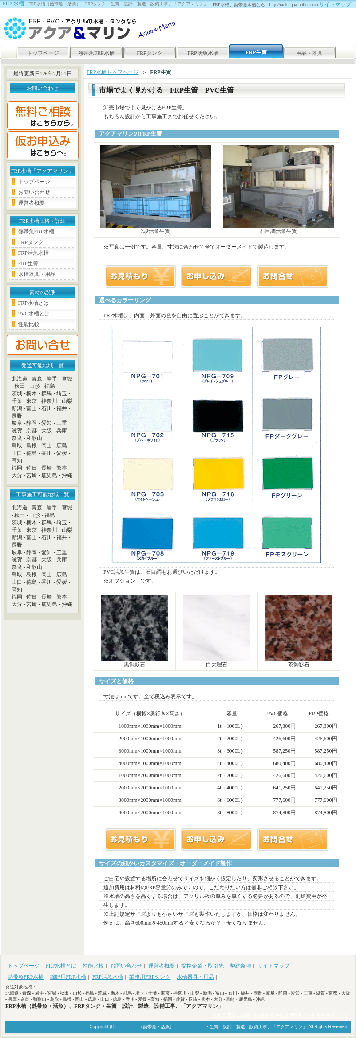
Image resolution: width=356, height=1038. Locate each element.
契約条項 (240, 966)
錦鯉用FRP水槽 (68, 977)
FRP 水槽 (13, 3)
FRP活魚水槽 (202, 53)
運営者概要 (31, 203)
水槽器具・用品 (36, 274)
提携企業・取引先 (202, 966)
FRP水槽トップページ (112, 72)
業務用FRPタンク (149, 977)
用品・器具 (309, 53)
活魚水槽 (261, 1015)
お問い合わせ (34, 192)
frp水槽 (244, 1015)
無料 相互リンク (332, 1015)
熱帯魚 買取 (224, 1015)
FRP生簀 (28, 263)
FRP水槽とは (33, 303)
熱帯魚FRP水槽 (96, 53)
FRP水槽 (127, 1026)
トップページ (43, 53)
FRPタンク (149, 53)
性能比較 (29, 324)
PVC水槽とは (34, 314)
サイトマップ (335, 4)
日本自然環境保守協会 (293, 1015)
